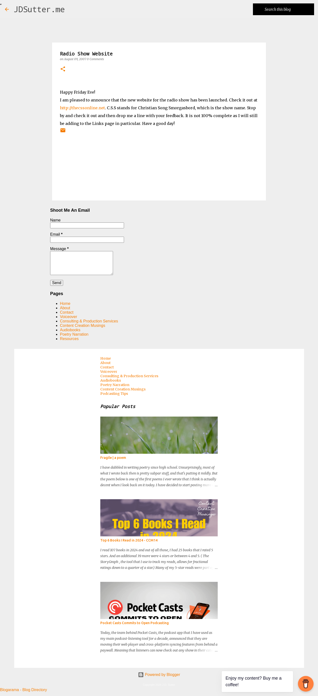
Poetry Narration (74, 334)
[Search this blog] (288, 9)
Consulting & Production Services (89, 321)
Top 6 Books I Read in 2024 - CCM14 (129, 540)
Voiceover (68, 317)
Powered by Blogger (159, 675)
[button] (63, 69)
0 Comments (95, 59)
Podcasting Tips (114, 393)
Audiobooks (70, 330)
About (65, 308)
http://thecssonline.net (82, 107)
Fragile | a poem (113, 458)
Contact (66, 312)
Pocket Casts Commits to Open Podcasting (134, 623)
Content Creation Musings (82, 325)
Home (65, 303)
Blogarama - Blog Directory (23, 690)
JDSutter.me (39, 9)
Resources (69, 339)
